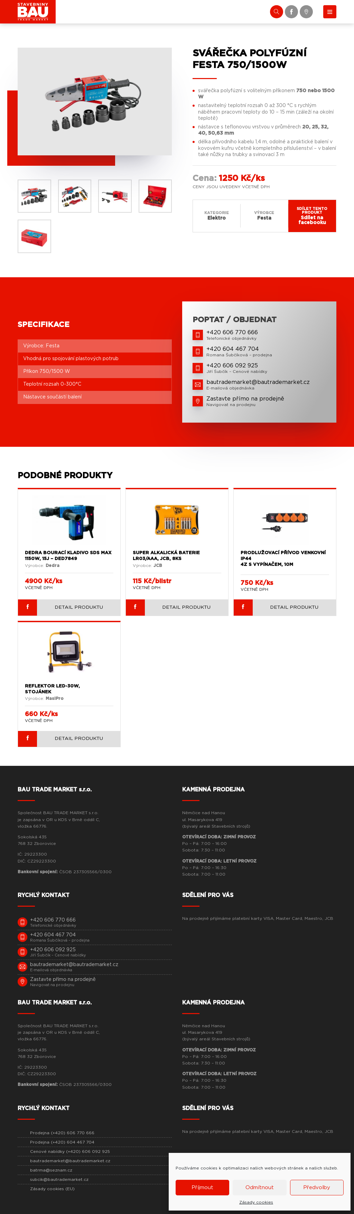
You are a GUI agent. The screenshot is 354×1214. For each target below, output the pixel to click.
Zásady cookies (256, 1202)
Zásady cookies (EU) (52, 1189)
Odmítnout (259, 1187)
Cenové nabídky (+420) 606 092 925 (70, 1151)
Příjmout (202, 1187)
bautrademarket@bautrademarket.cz (70, 1161)
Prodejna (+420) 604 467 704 (62, 1142)
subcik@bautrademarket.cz (59, 1179)
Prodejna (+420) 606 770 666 (62, 1133)
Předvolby (316, 1187)
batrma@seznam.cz (51, 1170)
